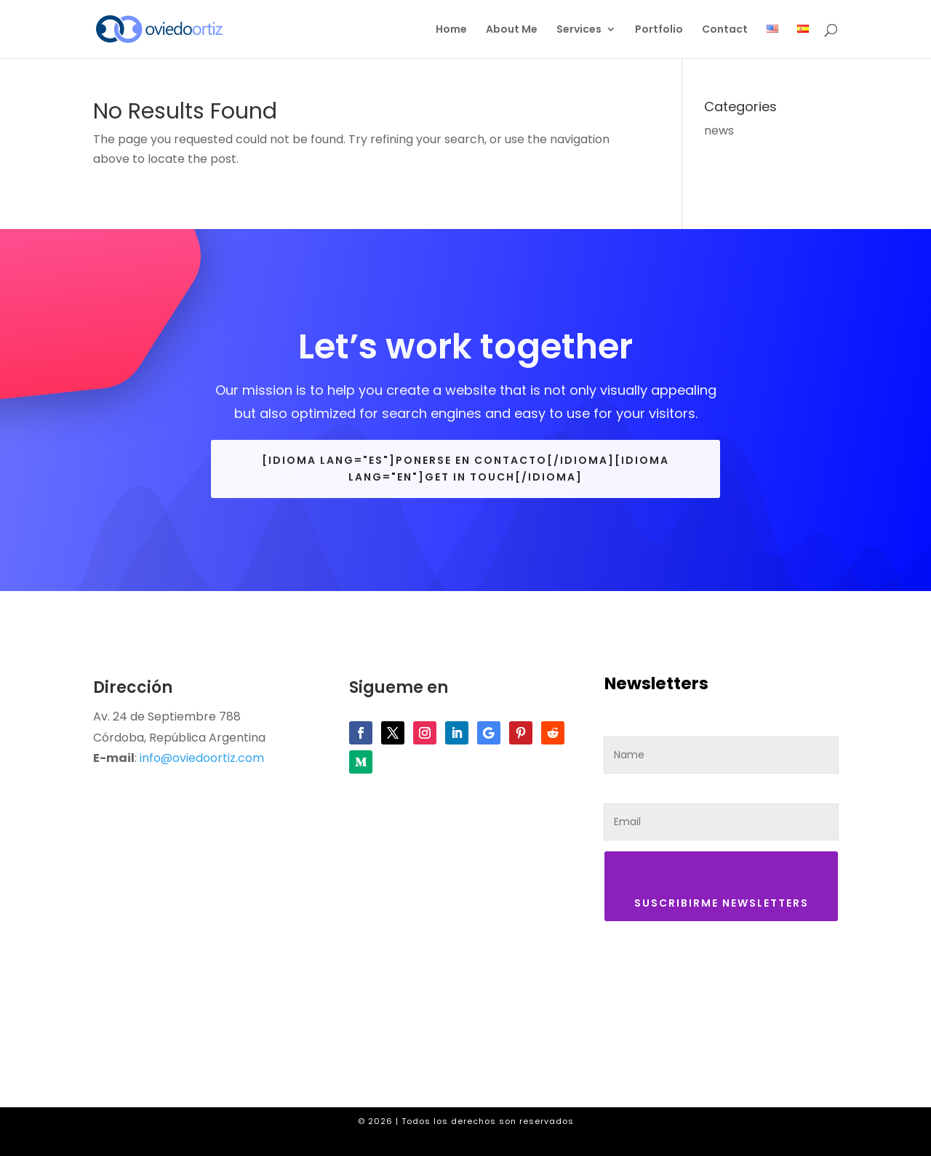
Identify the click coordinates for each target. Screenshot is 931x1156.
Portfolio (659, 30)
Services (579, 30)
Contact (725, 30)
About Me (512, 30)
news (719, 130)
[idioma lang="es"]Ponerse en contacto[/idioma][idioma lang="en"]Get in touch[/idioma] (465, 469)
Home (451, 30)
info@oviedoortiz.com (202, 758)
